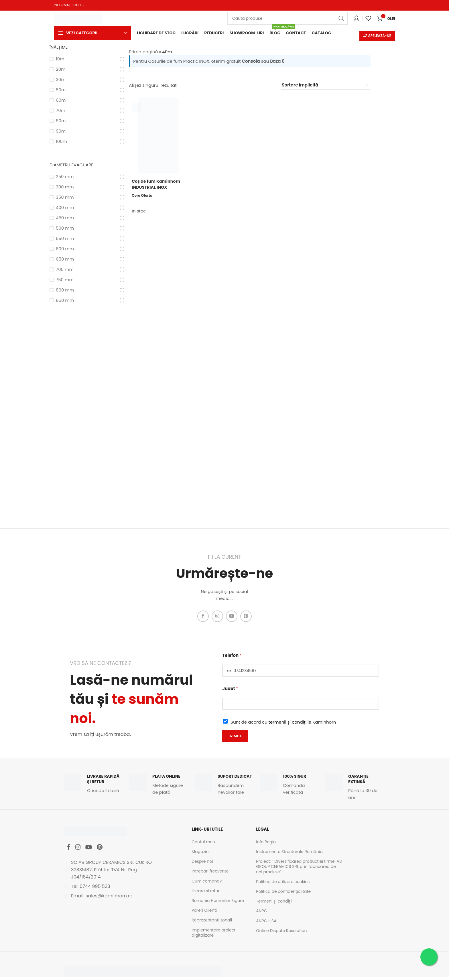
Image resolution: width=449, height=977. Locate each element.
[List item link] (115, 889)
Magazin (200, 852)
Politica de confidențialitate (283, 892)
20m (61, 70)
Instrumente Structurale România (289, 852)
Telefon (231, 656)
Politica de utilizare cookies (283, 882)
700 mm (65, 270)
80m (61, 121)
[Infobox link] (94, 784)
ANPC (261, 911)
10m (60, 59)
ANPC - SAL (267, 921)
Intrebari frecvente (210, 871)
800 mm (65, 290)
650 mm (65, 260)
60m (61, 101)
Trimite (235, 736)
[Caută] (287, 18)
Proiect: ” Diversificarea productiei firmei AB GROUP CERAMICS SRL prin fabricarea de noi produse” (299, 867)
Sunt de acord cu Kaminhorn (283, 723)
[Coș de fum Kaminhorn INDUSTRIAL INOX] (158, 136)
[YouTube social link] (231, 617)
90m (61, 132)
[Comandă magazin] (325, 86)
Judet (230, 689)
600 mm (65, 249)
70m (60, 111)
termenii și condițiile (290, 723)
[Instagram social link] (217, 617)
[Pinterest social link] (246, 617)
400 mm (65, 208)
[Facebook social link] (203, 617)
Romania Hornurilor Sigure (218, 901)
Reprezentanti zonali (212, 920)
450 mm (65, 218)
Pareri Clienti (204, 911)
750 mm (65, 280)
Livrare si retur (205, 891)
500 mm (65, 229)
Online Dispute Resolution (281, 931)
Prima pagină (143, 52)
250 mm (65, 177)
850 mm (65, 301)
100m (61, 142)
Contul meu (203, 842)
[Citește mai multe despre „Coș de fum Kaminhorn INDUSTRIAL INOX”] (143, 195)
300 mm (65, 187)
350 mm (65, 198)
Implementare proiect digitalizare (213, 932)
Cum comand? (207, 881)
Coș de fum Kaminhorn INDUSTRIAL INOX (157, 185)
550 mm (65, 239)
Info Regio (266, 842)
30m (61, 80)
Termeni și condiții (274, 902)
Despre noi (202, 862)
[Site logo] (78, 18)
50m (61, 90)
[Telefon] (300, 671)
